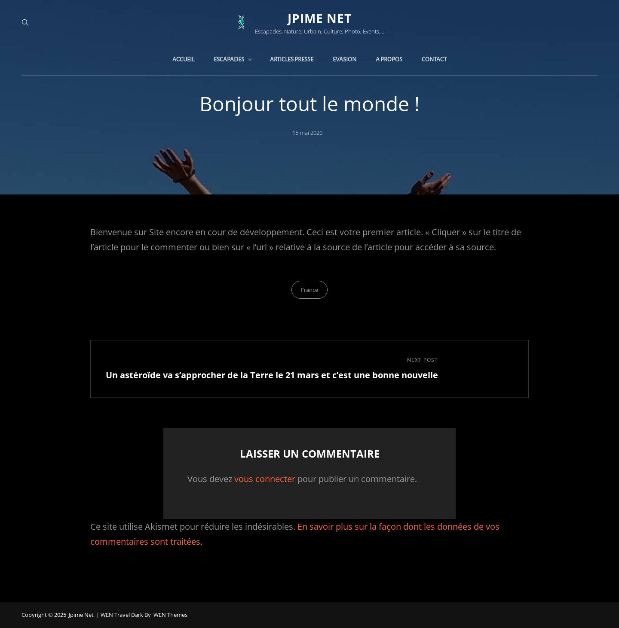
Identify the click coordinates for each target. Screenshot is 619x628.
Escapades (233, 59)
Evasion (344, 59)
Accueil (183, 59)
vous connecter (264, 479)
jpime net (320, 18)
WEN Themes (170, 615)
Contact (434, 59)
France (309, 290)
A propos (389, 59)
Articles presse (291, 59)
